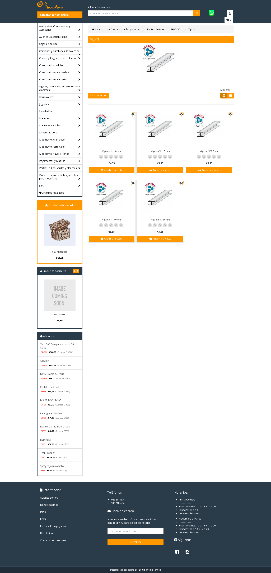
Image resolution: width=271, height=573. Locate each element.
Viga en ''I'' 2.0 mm (209, 151)
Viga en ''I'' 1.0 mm (111, 151)
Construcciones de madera (59, 72)
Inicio (43, 511)
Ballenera (45, 439)
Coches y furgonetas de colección (59, 58)
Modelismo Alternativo (59, 140)
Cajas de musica (59, 44)
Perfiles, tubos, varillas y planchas (59, 168)
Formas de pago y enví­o (53, 526)
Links (43, 519)
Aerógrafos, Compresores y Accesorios (59, 28)
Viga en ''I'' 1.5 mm (160, 151)
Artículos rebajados (51, 192)
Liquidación (45, 111)
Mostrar (225, 90)
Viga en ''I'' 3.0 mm (111, 219)
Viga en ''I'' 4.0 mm (160, 219)
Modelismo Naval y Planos (59, 154)
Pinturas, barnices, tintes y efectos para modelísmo (59, 177)
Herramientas (59, 97)
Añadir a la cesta (112, 170)
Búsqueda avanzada (99, 7)
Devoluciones (47, 533)
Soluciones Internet (150, 569)
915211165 (117, 499)
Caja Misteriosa (59, 251)
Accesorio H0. (60, 314)
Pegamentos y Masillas (59, 161)
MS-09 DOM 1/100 (50, 400)
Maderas (59, 118)
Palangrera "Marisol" (51, 413)
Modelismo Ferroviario (59, 147)
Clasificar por (98, 95)
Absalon (44, 360)
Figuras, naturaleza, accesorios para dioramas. (59, 88)
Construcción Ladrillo (59, 65)
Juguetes (59, 104)
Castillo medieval (49, 387)
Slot (59, 186)
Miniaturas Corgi (48, 132)
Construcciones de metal (59, 79)
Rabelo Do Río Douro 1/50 (55, 426)
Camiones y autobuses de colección (59, 52)
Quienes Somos (49, 497)
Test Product (47, 452)
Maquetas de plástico (59, 125)
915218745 (117, 503)
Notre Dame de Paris (52, 374)
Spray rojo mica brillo (52, 466)
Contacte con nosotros (53, 540)
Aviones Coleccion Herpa (59, 37)
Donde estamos (49, 504)
